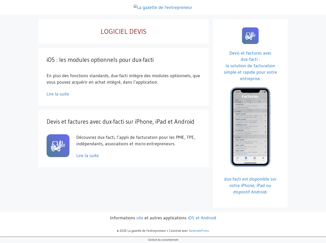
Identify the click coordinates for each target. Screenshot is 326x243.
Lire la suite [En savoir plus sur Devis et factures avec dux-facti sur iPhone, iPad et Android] (87, 155)
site (139, 218)
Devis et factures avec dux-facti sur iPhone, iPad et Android (120, 121)
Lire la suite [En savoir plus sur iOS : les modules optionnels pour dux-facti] (58, 94)
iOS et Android (202, 218)
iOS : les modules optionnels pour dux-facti (100, 59)
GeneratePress (199, 231)
